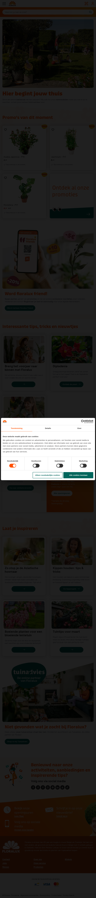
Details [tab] (48, 428)
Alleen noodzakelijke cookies (47, 475)
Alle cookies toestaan (78, 475)
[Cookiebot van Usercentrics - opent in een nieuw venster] (82, 421)
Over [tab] (79, 428)
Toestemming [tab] (17, 428)
